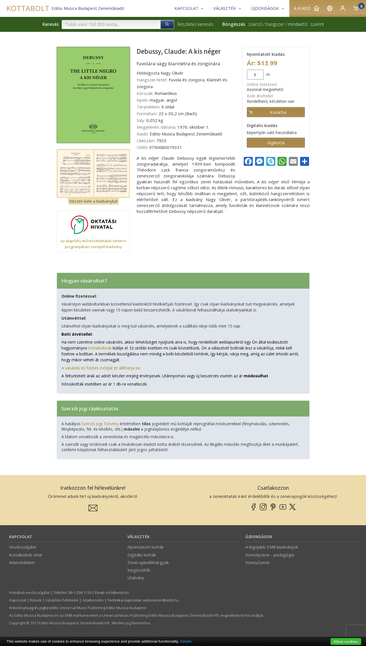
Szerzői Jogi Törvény (100, 423)
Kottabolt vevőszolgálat (29, 592)
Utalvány (135, 577)
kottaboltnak (100, 348)
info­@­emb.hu (117, 592)
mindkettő (297, 24)
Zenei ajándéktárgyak (148, 562)
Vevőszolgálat (22, 547)
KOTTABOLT (27, 8)
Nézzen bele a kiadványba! (93, 201)
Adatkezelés (93, 600)
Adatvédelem (22, 562)
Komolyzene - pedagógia (269, 555)
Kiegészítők (138, 570)
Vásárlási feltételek (62, 600)
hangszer (275, 24)
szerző (255, 24)
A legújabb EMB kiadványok (271, 547)
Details (186, 641)
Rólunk (36, 600)
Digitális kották (141, 555)
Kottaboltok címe (25, 555)
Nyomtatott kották (145, 547)
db (267, 74)
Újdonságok (258, 537)
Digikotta (276, 142)
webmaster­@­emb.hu (161, 600)
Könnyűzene (257, 562)
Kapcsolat (20, 537)
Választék (138, 537)
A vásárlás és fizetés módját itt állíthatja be (100, 368)
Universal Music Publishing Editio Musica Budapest (103, 607)
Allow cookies (345, 641)
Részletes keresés (195, 24)
